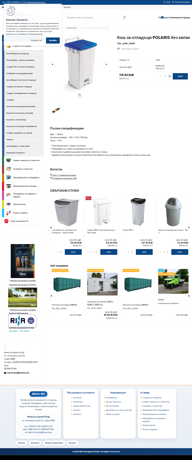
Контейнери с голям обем (17, 146)
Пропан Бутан (16, 204)
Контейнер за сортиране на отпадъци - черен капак (64, 231)
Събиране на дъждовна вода (19, 73)
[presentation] (52, 64)
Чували (9, 139)
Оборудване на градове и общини (21, 195)
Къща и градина (17, 212)
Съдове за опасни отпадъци (19, 86)
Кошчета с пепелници (16, 119)
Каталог (67, 7)
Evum (161, 299)
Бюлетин (77, 414)
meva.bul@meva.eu (36, 2)
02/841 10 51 (47, 426)
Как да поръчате (113, 401)
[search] (124, 18)
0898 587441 (34, 429)
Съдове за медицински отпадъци (21, 93)
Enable (53, 40)
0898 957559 (47, 429)
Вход (168, 2)
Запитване (78, 401)
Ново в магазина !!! (16, 221)
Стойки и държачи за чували (19, 133)
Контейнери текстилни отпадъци (21, 80)
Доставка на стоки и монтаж (119, 410)
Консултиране (112, 405)
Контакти (77, 397)
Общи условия (113, 414)
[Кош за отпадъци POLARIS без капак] (79, 64)
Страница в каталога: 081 (63, 178)
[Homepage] (3, 7)
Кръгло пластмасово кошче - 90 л (173, 231)
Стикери (10, 99)
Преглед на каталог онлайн (23, 280)
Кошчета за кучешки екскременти (21, 126)
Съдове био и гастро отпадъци (20, 66)
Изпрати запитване (54, 442)
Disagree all (36, 40)
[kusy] (160, 76)
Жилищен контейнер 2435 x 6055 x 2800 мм (100, 303)
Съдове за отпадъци (18, 46)
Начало (21, 442)
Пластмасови (71, 28)
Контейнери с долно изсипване (20, 60)
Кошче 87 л (128, 230)
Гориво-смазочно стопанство (23, 160)
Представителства (81, 405)
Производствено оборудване (22, 177)
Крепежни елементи (15, 152)
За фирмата (111, 397)
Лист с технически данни (63, 175)
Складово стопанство (19, 169)
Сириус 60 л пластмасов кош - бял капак (101, 231)
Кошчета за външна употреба (19, 113)
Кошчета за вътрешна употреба (20, 106)
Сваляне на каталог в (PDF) (22, 284)
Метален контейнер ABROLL (64, 304)
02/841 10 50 (34, 426)
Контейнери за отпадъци (17, 53)
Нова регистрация (182, 2)
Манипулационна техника (21, 186)
